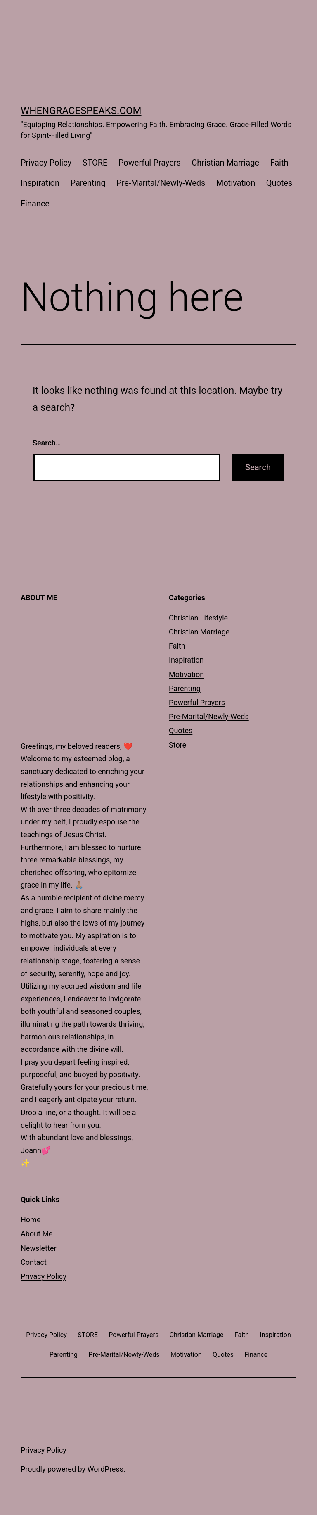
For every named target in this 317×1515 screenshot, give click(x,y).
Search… (47, 442)
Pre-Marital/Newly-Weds (160, 183)
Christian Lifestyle (198, 617)
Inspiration (40, 183)
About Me (37, 1233)
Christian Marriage (225, 163)
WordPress (105, 1469)
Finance (35, 203)
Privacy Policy (46, 163)
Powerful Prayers (149, 163)
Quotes (279, 183)
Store (177, 745)
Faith (279, 163)
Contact (34, 1262)
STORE (95, 163)
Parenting (87, 183)
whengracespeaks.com (81, 110)
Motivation (235, 183)
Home (30, 1219)
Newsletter (39, 1248)
